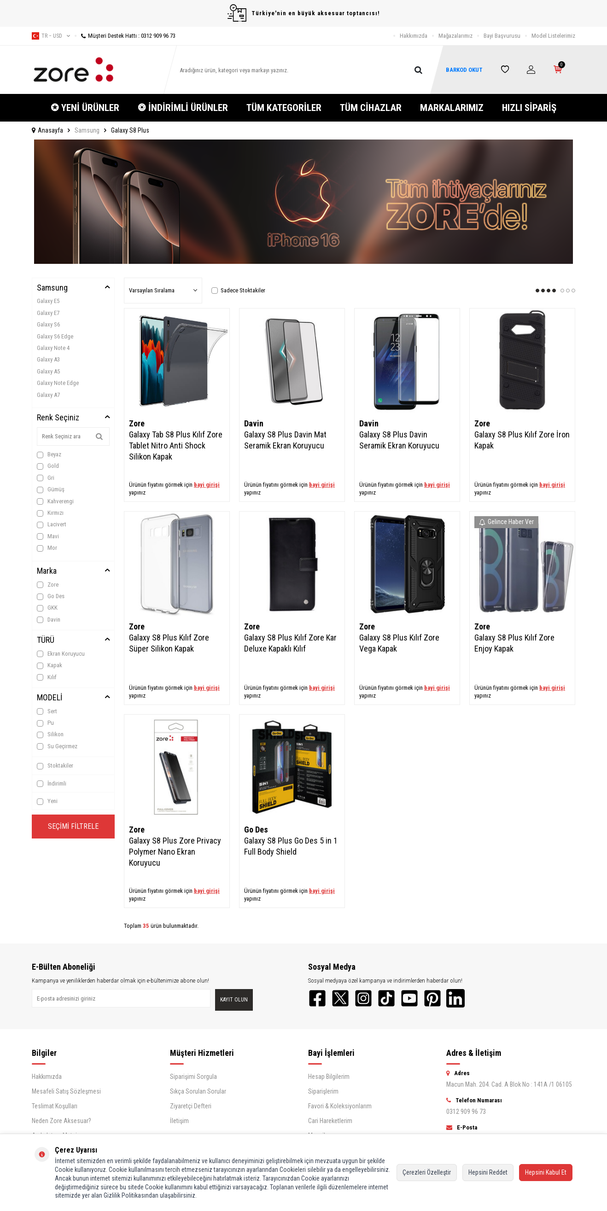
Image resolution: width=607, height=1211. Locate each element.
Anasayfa (47, 130)
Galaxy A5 (48, 371)
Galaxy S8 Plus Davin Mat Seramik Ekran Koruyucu (285, 440)
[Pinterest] (432, 998)
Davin (48, 619)
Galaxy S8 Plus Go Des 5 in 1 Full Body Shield (291, 846)
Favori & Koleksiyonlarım (340, 1106)
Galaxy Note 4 (53, 347)
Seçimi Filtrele (73, 826)
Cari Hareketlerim (330, 1120)
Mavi (48, 536)
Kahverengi (55, 501)
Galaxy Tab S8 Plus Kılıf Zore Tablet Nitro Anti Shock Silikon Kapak (175, 445)
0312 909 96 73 (466, 1111)
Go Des (50, 596)
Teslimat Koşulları (54, 1106)
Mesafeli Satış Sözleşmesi (66, 1091)
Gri (45, 478)
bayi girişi (207, 484)
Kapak (49, 665)
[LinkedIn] (455, 998)
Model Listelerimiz (553, 35)
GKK (47, 607)
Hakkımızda (413, 35)
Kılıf (47, 677)
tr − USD (51, 36)
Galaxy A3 (48, 359)
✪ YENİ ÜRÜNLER (85, 107)
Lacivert (51, 524)
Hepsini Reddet (488, 1172)
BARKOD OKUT (464, 69)
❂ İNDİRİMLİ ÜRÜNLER (183, 107)
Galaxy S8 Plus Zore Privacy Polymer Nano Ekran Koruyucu (175, 851)
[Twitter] (340, 998)
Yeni (47, 801)
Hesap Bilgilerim (329, 1076)
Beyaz (49, 454)
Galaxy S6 (48, 324)
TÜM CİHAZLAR (371, 107)
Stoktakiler (55, 765)
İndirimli (51, 783)
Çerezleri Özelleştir (427, 1172)
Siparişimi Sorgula (193, 1076)
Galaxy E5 (48, 300)
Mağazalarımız (455, 35)
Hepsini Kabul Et (545, 1172)
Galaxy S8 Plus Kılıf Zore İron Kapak (522, 440)
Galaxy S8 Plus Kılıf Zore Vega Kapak (399, 643)
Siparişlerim (323, 1091)
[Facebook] (317, 998)
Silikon (50, 734)
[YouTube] (409, 998)
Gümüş (50, 489)
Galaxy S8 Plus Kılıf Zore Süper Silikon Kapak (169, 643)
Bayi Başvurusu (502, 35)
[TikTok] (386, 998)
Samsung (87, 130)
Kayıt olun (234, 999)
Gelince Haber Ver (506, 521)
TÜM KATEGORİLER (283, 107)
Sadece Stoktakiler (238, 290)
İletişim (179, 1120)
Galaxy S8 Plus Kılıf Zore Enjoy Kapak (514, 643)
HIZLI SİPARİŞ (529, 107)
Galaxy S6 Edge (55, 336)
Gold (48, 466)
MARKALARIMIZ (452, 107)
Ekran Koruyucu (61, 654)
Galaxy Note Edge (58, 382)
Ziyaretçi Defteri (190, 1106)
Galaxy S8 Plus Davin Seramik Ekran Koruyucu (399, 440)
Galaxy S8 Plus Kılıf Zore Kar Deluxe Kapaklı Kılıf (290, 643)
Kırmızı (50, 513)
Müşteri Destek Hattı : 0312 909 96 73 (125, 35)
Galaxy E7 (48, 312)
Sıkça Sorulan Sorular (198, 1091)
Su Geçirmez (57, 746)
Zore (47, 584)
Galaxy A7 (48, 394)
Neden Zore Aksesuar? (61, 1120)
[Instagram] (363, 998)
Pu (45, 723)
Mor (47, 548)
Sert (47, 711)
